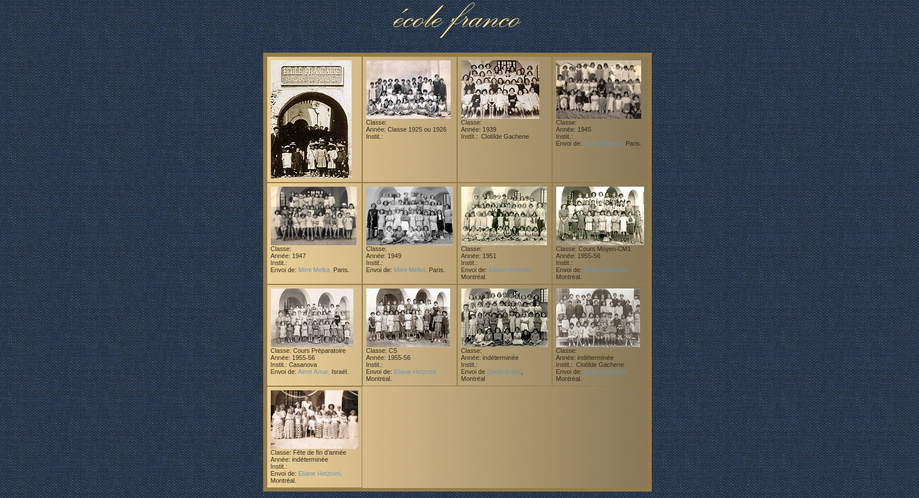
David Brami (504, 371)
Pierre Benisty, (604, 143)
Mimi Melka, (315, 269)
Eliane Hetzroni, (511, 269)
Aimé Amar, (313, 371)
